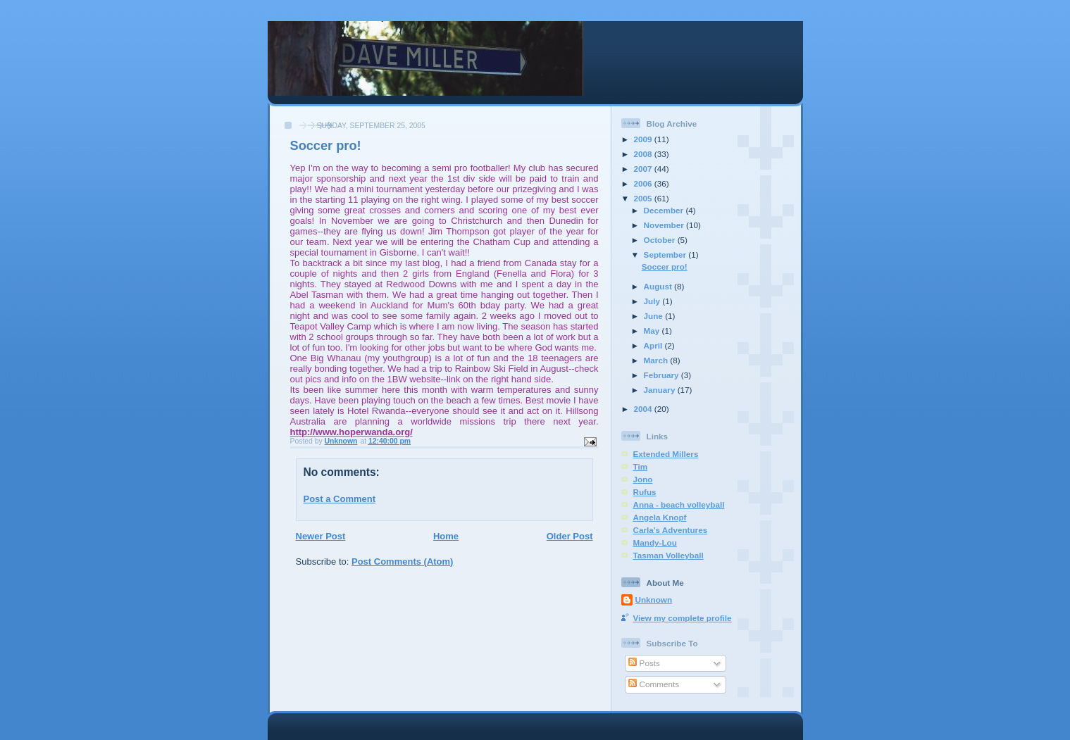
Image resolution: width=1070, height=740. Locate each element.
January (661, 389)
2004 (644, 408)
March (657, 360)
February (662, 375)
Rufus (645, 491)
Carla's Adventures (670, 529)
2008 (644, 153)
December (665, 210)
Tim (640, 466)
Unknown (654, 599)
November (665, 225)
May (653, 330)
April (654, 345)
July (653, 301)
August (659, 286)
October (661, 239)
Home (446, 536)
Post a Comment (340, 499)
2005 (644, 198)
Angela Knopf (660, 517)
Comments (653, 684)
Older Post (570, 536)
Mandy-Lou (655, 542)
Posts (643, 662)
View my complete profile (682, 617)
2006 (644, 183)
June (655, 315)
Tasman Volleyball (668, 555)
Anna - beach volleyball (679, 504)
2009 (644, 139)
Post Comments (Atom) (402, 561)
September (666, 254)
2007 (644, 168)
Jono (643, 479)
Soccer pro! (665, 266)
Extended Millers (666, 453)
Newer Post (321, 536)
